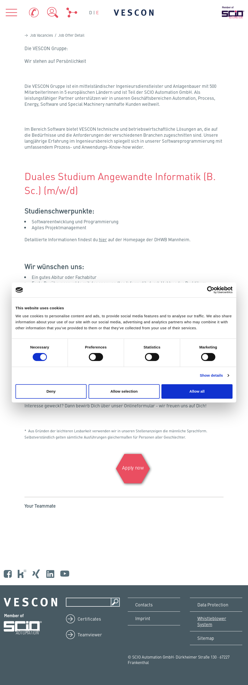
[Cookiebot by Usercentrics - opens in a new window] (211, 290)
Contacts (144, 604)
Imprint (142, 618)
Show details (211, 375)
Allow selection (123, 391)
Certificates (89, 619)
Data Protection (212, 604)
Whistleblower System (211, 621)
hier (103, 239)
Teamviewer (90, 634)
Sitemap (205, 638)
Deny (51, 391)
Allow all (197, 391)
